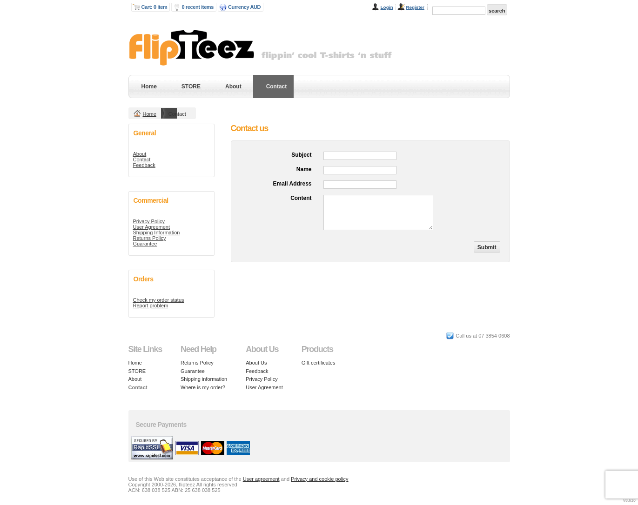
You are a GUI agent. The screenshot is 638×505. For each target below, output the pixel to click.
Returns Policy (149, 238)
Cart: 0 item (154, 7)
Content (300, 198)
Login (387, 7)
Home (149, 86)
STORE (191, 86)
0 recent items (197, 7)
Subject (301, 155)
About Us (256, 362)
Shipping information (204, 379)
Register (415, 7)
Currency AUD (244, 7)
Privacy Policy (149, 221)
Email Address (292, 183)
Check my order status (158, 300)
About (233, 86)
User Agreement (151, 227)
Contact (276, 86)
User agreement (261, 479)
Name (304, 169)
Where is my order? (203, 387)
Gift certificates (319, 362)
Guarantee (145, 243)
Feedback (144, 165)
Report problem (150, 305)
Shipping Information (156, 232)
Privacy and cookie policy (320, 479)
